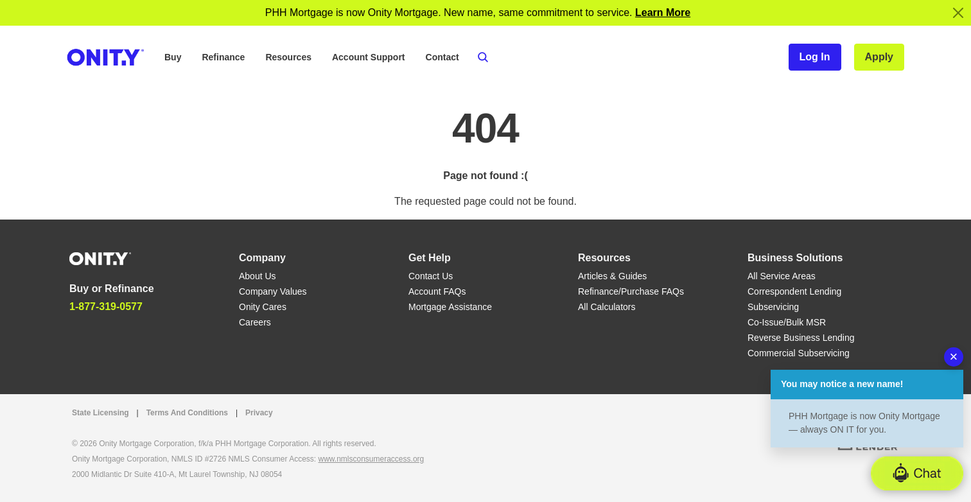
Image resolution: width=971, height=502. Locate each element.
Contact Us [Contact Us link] (430, 276)
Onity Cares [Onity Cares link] (262, 307)
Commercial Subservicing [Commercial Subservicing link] (799, 353)
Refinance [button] (223, 57)
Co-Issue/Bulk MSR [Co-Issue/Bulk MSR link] (787, 322)
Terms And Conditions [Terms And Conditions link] (187, 412)
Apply (879, 56)
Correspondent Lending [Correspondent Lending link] (794, 291)
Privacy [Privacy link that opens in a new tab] (259, 412)
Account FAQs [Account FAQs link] (437, 291)
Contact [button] (442, 57)
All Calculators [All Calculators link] (606, 307)
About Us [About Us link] (257, 276)
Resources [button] (288, 57)
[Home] (100, 257)
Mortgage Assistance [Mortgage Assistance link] (450, 307)
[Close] (958, 13)
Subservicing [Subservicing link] (773, 307)
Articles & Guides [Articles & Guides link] (612, 276)
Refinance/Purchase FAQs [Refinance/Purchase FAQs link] (631, 291)
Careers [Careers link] (255, 322)
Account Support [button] (368, 57)
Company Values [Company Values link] (273, 291)
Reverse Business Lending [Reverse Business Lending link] (801, 338)
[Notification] (662, 12)
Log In (815, 56)
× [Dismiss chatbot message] (954, 357)
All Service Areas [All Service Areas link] (782, 276)
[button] (917, 473)
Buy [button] (172, 57)
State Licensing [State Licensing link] (100, 412)
